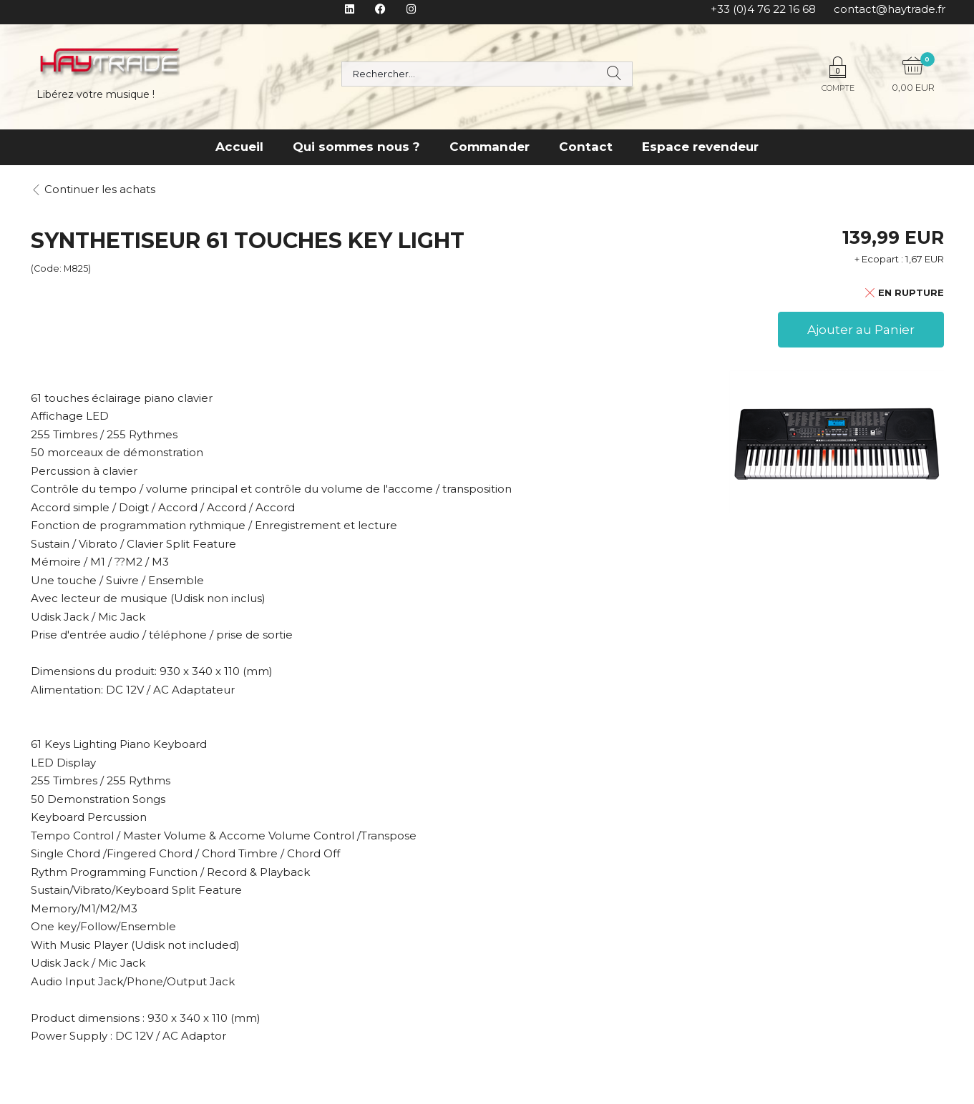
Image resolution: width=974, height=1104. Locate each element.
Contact (586, 146)
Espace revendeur (700, 146)
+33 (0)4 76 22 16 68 (763, 9)
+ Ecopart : (878, 259)
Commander (489, 146)
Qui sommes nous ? (356, 146)
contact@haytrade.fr (889, 9)
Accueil (239, 146)
